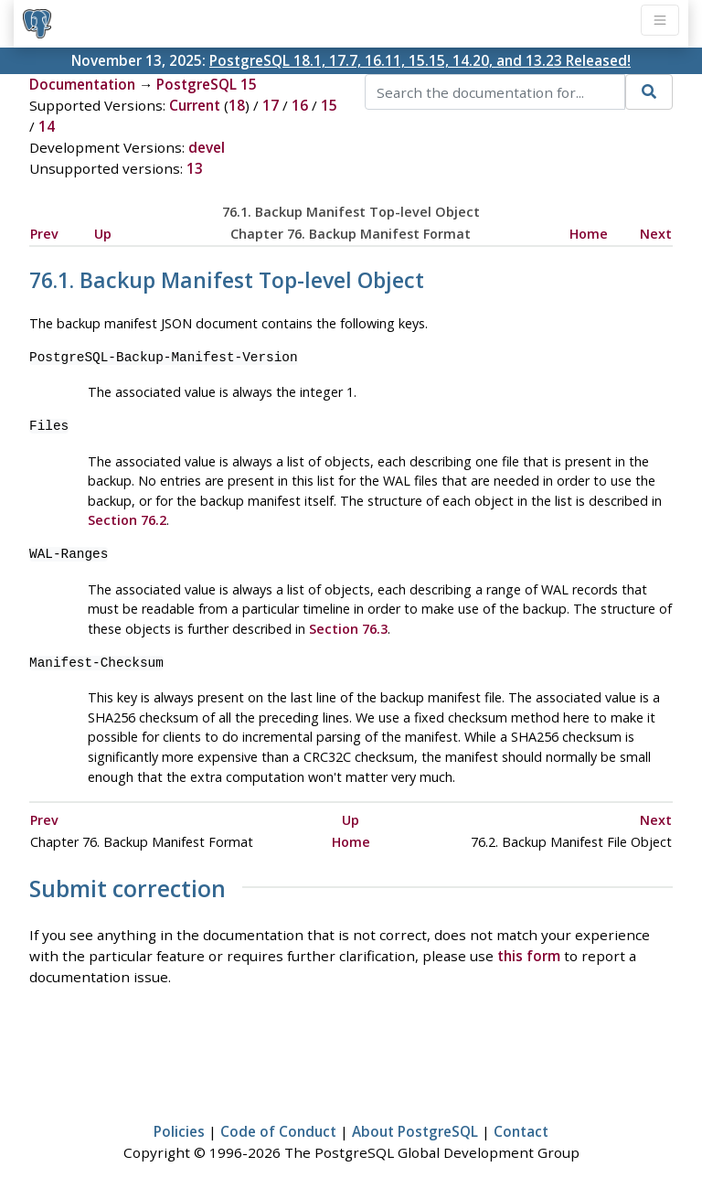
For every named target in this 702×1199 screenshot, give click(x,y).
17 (270, 105)
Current (194, 105)
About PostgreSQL (415, 1131)
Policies (179, 1131)
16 (300, 105)
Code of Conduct (278, 1131)
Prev (44, 233)
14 (46, 126)
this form (528, 956)
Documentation (82, 84)
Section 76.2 (127, 520)
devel (206, 147)
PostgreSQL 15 (206, 84)
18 (237, 105)
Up (103, 233)
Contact (521, 1131)
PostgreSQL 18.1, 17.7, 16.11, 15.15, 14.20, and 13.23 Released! (420, 60)
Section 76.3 (348, 628)
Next (656, 233)
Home (588, 233)
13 (194, 168)
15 (329, 105)
